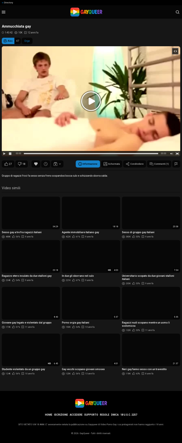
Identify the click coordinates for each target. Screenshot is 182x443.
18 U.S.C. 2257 (128, 414)
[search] (177, 12)
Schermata (108, 164)
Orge (27, 40)
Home (48, 414)
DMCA (115, 414)
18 (21, 164)
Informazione (83, 164)
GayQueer (84, 433)
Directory (7, 2)
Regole (104, 414)
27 (8, 164)
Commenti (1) (158, 164)
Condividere (132, 164)
